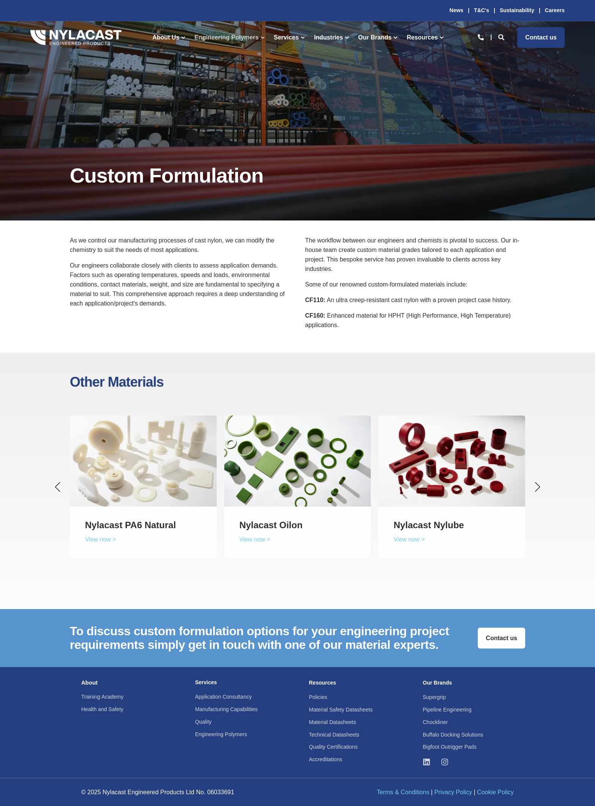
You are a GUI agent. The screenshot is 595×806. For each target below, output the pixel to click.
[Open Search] (502, 37)
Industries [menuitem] (328, 37)
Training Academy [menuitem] (102, 697)
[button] (58, 487)
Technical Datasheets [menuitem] (334, 735)
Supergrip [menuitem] (434, 697)
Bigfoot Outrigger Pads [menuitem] (450, 747)
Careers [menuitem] (555, 10)
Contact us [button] (541, 37)
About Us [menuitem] (166, 37)
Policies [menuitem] (318, 697)
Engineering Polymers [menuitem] (227, 37)
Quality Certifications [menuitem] (333, 747)
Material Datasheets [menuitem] (332, 722)
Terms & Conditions (403, 792)
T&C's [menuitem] (481, 10)
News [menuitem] (457, 10)
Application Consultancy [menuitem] (223, 697)
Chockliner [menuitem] (435, 722)
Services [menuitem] (286, 37)
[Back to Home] (75, 37)
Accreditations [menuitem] (325, 759)
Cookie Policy (495, 792)
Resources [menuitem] (422, 37)
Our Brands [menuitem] (375, 37)
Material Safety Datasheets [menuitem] (341, 710)
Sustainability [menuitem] (517, 10)
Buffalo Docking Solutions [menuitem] (453, 735)
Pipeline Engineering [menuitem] (447, 710)
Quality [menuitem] (203, 722)
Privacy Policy (453, 792)
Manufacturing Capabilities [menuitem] (226, 709)
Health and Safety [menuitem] (102, 709)
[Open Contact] (481, 37)
